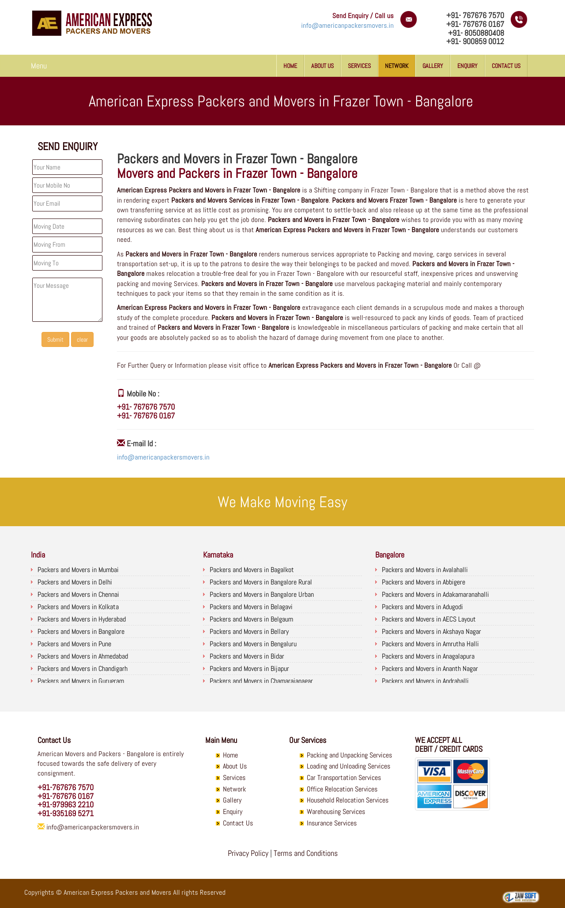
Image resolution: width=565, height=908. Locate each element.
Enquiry (467, 66)
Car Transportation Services (344, 777)
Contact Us (506, 66)
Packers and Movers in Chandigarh (83, 668)
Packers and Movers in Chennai (78, 594)
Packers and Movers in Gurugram (81, 681)
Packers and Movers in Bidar (247, 656)
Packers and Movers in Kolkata (78, 606)
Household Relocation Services (347, 800)
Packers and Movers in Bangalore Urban (262, 594)
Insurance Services (332, 823)
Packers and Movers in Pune (74, 643)
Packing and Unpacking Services (349, 755)
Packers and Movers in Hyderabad (82, 619)
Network (396, 66)
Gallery (432, 66)
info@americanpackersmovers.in (347, 25)
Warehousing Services (336, 811)
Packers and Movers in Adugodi (422, 606)
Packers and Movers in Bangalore (81, 631)
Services (359, 66)
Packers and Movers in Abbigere (423, 582)
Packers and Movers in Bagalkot (252, 569)
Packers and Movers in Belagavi (251, 606)
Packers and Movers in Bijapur (249, 668)
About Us (322, 66)
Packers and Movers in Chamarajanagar (261, 681)
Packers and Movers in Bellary (249, 631)
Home (290, 66)
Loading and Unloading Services (348, 766)
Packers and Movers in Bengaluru (253, 643)
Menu (39, 65)
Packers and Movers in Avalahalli (425, 569)
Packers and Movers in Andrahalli (425, 681)
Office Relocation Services (342, 789)
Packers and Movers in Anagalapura (428, 656)
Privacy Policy (248, 853)
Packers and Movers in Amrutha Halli (430, 643)
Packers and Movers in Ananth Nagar (430, 668)
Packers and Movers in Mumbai (78, 569)
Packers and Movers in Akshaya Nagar (431, 631)
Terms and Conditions (306, 853)
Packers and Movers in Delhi (75, 582)
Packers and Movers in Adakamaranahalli (435, 594)
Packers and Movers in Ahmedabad (83, 656)
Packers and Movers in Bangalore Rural (261, 582)
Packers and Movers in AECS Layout (429, 619)
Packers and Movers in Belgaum (251, 619)
